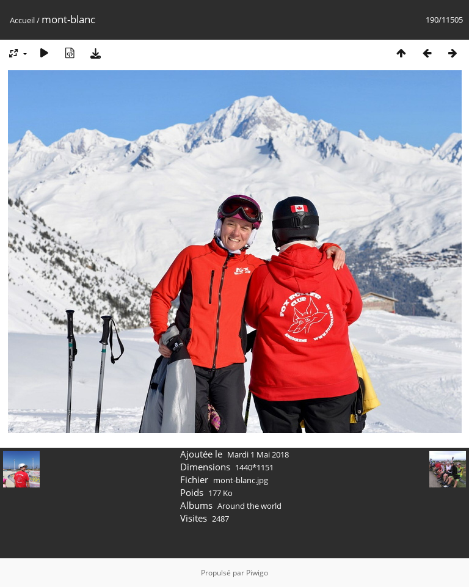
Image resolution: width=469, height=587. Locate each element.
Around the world (249, 505)
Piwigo (257, 572)
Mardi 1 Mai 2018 (258, 454)
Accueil (22, 20)
